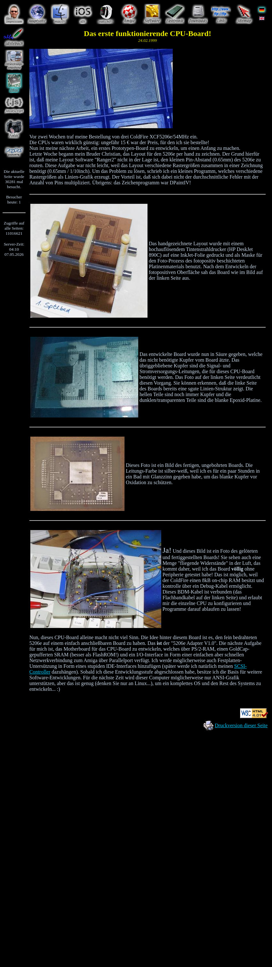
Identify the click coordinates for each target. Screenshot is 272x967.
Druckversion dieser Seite (241, 725)
